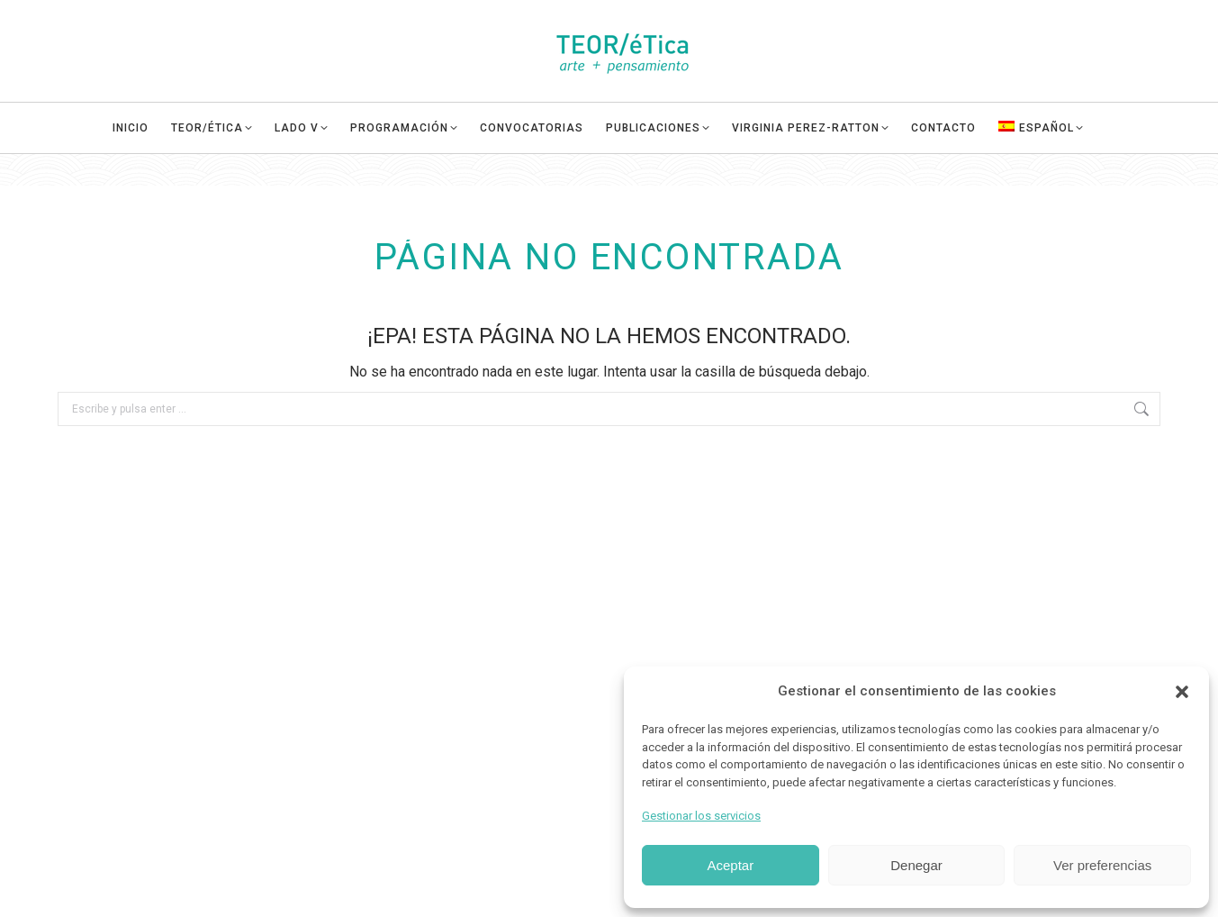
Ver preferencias (1102, 865)
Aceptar (730, 865)
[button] (1182, 692)
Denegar (916, 865)
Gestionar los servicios (701, 815)
